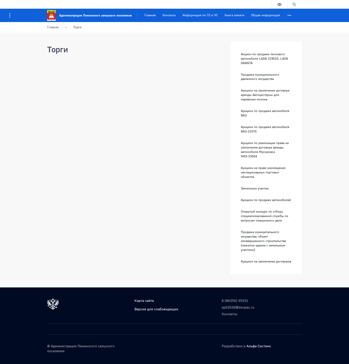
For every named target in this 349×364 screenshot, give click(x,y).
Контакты (169, 15)
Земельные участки (255, 188)
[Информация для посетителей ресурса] (10, 15)
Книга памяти (234, 15)
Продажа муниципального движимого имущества (260, 77)
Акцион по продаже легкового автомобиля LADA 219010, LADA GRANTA (264, 58)
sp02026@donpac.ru (238, 307)
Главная (150, 15)
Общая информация (265, 15)
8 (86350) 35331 (235, 300)
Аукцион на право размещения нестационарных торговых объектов (263, 172)
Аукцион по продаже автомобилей (266, 200)
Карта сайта (144, 300)
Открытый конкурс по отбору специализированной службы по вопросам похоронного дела (264, 215)
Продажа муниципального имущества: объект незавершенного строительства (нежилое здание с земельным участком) (263, 241)
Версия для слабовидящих (156, 309)
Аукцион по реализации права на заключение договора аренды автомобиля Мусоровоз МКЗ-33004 (265, 149)
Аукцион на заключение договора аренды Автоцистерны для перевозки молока (265, 94)
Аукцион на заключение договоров (266, 261)
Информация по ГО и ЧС (200, 15)
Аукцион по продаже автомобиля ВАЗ (265, 113)
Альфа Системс (258, 346)
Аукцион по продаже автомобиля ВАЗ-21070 (265, 129)
